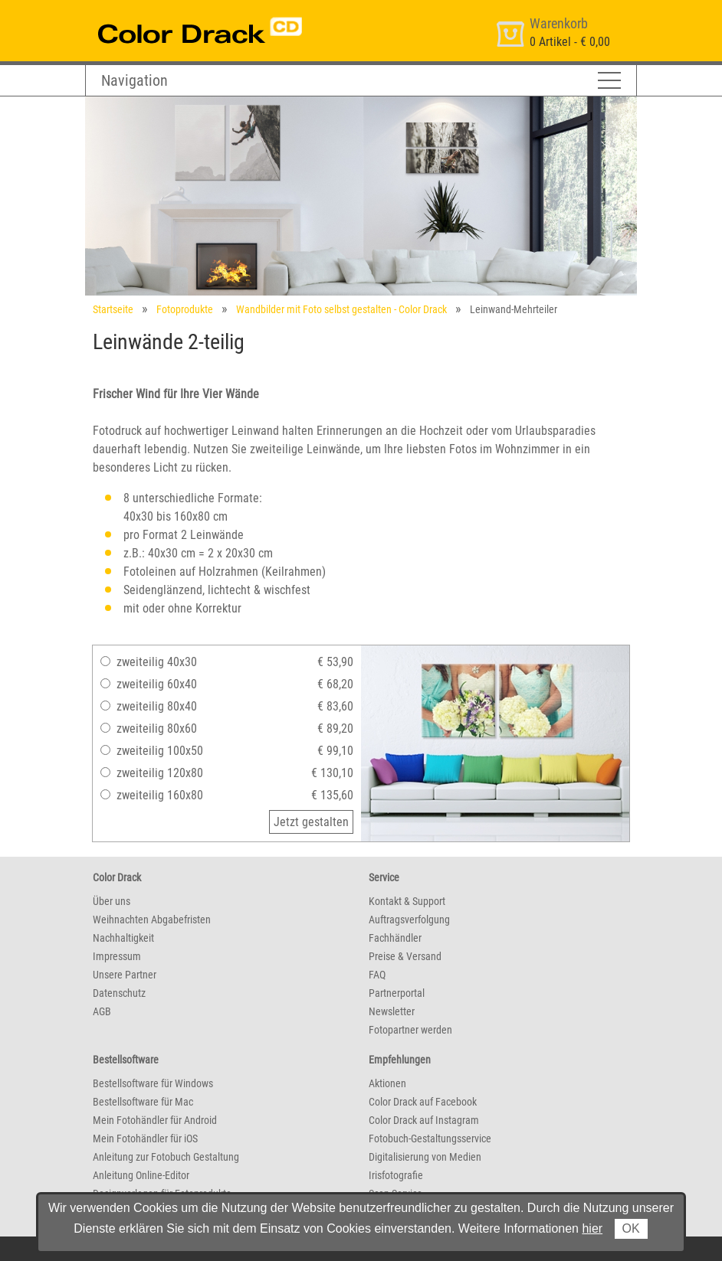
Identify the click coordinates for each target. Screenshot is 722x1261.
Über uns (111, 901)
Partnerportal (397, 993)
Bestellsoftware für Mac (143, 1102)
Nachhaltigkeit (123, 938)
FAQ (377, 975)
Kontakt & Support (407, 901)
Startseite (113, 309)
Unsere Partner (124, 975)
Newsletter (392, 1011)
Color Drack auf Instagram (424, 1120)
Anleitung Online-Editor (141, 1175)
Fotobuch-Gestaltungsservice (430, 1138)
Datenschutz (119, 993)
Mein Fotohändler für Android (155, 1120)
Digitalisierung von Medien (425, 1157)
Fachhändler (395, 938)
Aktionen (387, 1083)
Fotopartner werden (410, 1030)
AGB (102, 1011)
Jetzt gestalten (311, 822)
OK (631, 1228)
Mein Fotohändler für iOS (145, 1138)
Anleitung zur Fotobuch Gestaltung (166, 1157)
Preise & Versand (405, 956)
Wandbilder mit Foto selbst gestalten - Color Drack (341, 309)
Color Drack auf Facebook (423, 1102)
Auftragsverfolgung (409, 919)
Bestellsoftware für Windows (153, 1083)
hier (592, 1228)
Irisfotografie (396, 1175)
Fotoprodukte (184, 309)
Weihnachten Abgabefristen (152, 919)
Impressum (117, 956)
